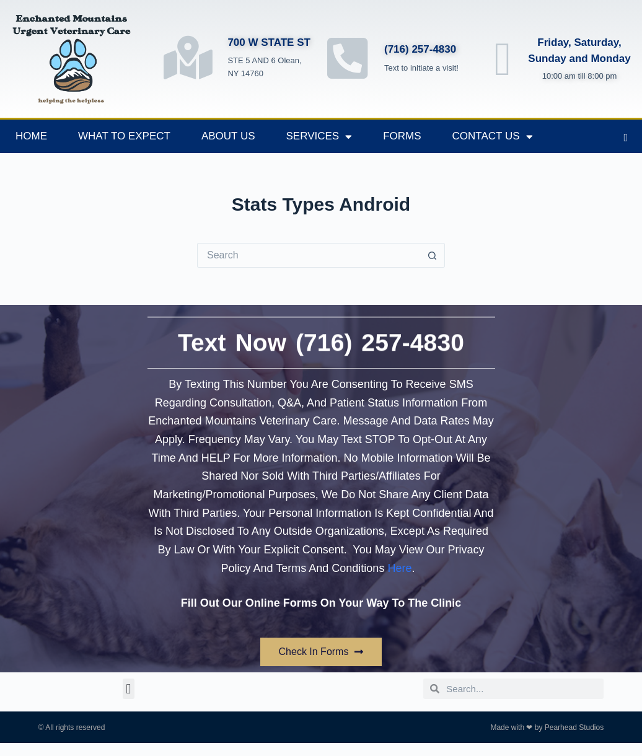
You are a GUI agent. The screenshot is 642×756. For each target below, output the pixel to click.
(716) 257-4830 (420, 49)
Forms (402, 136)
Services (319, 136)
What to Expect (124, 136)
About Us (228, 136)
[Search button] (432, 255)
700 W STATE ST (268, 42)
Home (31, 136)
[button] (128, 689)
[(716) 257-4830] (348, 58)
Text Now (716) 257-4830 (321, 333)
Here (399, 568)
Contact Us (492, 136)
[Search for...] (308, 255)
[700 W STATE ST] (187, 57)
